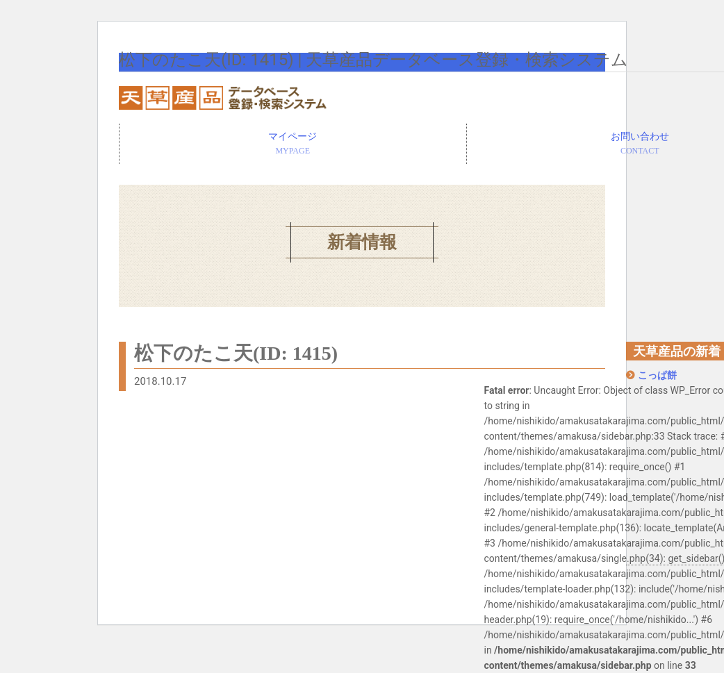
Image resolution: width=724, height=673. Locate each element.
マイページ (293, 144)
